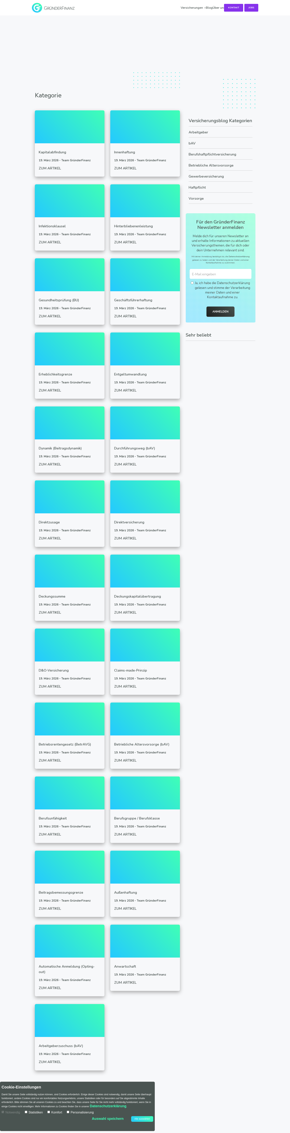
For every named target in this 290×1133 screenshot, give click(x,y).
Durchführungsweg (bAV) (134, 448)
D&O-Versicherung (54, 670)
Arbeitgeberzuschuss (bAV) (61, 1046)
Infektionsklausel (52, 226)
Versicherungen (121, 8)
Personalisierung (80, 1112)
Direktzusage (49, 522)
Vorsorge (196, 198)
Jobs (251, 7)
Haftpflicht (197, 187)
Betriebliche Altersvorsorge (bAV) (141, 744)
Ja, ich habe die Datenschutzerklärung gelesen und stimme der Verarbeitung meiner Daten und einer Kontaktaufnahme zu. (220, 290)
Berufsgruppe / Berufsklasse (137, 818)
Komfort (54, 1112)
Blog (156, 8)
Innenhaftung (124, 152)
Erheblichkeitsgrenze (55, 374)
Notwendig (11, 1112)
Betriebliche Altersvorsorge (211, 165)
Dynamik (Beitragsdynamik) (60, 448)
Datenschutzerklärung (239, 256)
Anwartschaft (125, 966)
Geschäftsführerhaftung (133, 300)
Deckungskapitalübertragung (137, 596)
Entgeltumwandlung (130, 374)
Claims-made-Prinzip (130, 670)
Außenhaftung (125, 892)
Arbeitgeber (198, 132)
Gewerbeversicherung (206, 176)
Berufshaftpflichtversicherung (212, 154)
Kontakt (232, 7)
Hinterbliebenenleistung (133, 226)
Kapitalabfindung (52, 152)
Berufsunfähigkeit (53, 818)
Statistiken (34, 1112)
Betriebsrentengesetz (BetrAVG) (65, 744)
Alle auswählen (142, 1119)
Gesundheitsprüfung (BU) (59, 300)
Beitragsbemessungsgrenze (61, 892)
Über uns (183, 8)
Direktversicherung (129, 522)
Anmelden (220, 312)
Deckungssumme (52, 596)
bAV (192, 143)
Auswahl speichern (108, 1119)
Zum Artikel (50, 168)
